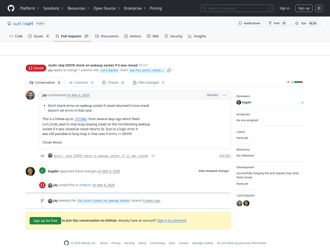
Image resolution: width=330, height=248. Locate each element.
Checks (113, 75)
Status (142, 236)
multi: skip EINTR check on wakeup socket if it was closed (101, 149)
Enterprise (135, 8)
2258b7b (85, 178)
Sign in (285, 8)
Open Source (107, 8)
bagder (53, 164)
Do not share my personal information (242, 236)
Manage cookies (202, 236)
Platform (30, 8)
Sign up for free (45, 213)
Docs (172, 236)
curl (17, 23)
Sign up (304, 8)
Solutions (53, 8)
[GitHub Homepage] (66, 236)
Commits (82, 75)
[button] (193, 61)
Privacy (116, 236)
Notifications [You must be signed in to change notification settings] (249, 23)
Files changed (149, 75)
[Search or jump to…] (237, 8)
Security (129, 236)
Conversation (45, 75)
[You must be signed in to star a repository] (306, 23)
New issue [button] (290, 52)
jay (50, 61)
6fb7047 (225, 149)
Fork (277, 23)
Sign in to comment (172, 213)
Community (157, 236)
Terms (104, 236)
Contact (184, 236)
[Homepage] (11, 8)
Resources (79, 8)
